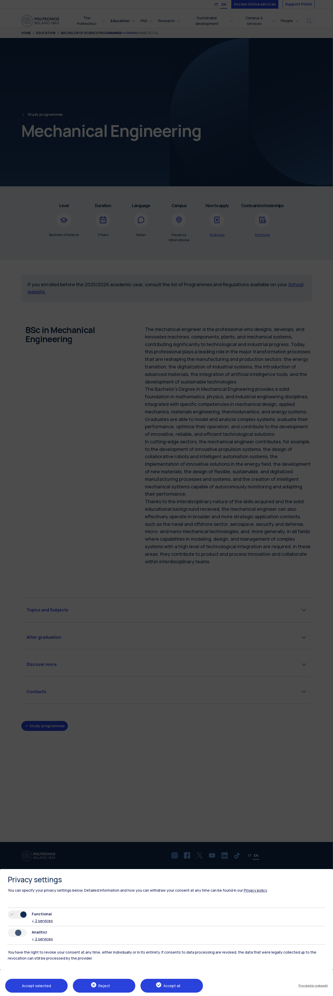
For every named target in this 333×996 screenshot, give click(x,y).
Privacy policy (255, 890)
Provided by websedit (313, 985)
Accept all (171, 985)
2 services (42, 920)
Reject (104, 985)
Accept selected (36, 985)
